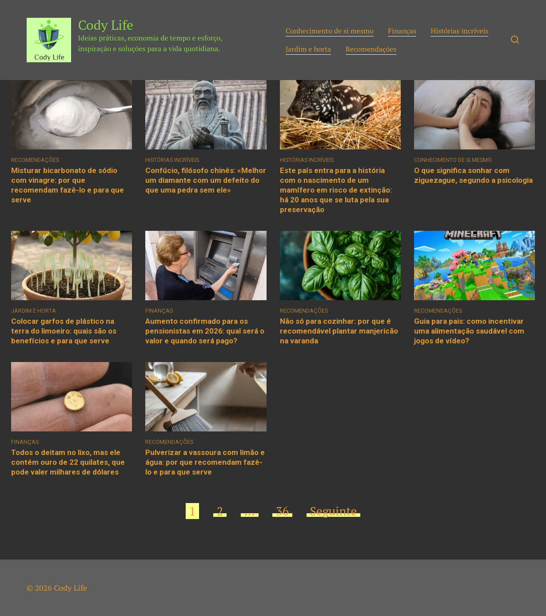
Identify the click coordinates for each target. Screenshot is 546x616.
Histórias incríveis (459, 31)
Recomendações (371, 49)
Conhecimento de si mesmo (330, 31)
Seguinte (333, 511)
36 (282, 511)
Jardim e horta (308, 49)
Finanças (402, 31)
